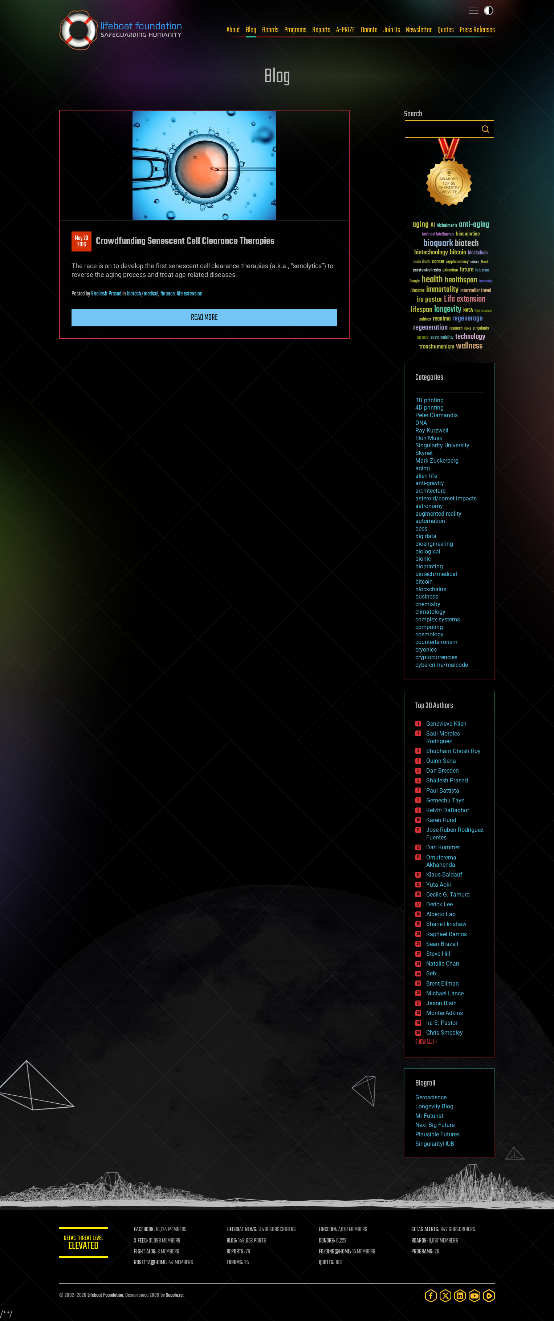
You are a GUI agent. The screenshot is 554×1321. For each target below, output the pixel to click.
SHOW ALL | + (426, 1042)
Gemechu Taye (445, 800)
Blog (251, 30)
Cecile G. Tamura (448, 894)
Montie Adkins (444, 1013)
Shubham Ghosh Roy (453, 751)
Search (485, 129)
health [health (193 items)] (432, 280)
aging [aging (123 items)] (420, 224)
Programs (295, 30)
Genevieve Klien (446, 723)
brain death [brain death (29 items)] (422, 262)
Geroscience (431, 1097)
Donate (369, 30)
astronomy (429, 506)
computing (429, 627)
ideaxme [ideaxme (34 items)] (417, 291)
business (426, 596)
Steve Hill (438, 953)
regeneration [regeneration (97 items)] (430, 327)
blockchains (430, 589)
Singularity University (442, 445)
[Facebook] (431, 1295)
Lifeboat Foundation (105, 1295)
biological (427, 551)
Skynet (424, 453)
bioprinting (429, 566)
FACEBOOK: (146, 1230)
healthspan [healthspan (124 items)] (461, 280)
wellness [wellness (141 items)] (469, 346)
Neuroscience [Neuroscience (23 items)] (483, 311)
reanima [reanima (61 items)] (442, 318)
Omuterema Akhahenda (441, 861)
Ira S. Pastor (441, 1022)
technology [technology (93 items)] (470, 337)
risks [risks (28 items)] (467, 328)
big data (425, 536)
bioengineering (434, 543)
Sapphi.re (174, 1295)
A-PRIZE (345, 30)
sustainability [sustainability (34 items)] (442, 338)
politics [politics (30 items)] (425, 319)
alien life (426, 475)
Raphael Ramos (446, 934)
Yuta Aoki (438, 884)
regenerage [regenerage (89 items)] (467, 319)
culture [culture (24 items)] (475, 262)
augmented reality (438, 513)
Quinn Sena (441, 760)
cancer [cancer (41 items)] (438, 262)
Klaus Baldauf (444, 874)
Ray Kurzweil (431, 430)
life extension (190, 294)
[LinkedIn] (460, 1295)
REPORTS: (237, 1252)
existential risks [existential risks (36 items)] (427, 270)
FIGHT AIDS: (147, 1252)
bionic (423, 558)
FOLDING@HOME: (336, 1252)
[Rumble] (489, 1295)
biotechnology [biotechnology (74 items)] (431, 253)
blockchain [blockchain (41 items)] (478, 253)
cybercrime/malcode (441, 664)
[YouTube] (474, 1295)
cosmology (429, 634)
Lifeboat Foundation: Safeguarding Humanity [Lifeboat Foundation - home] (121, 30)
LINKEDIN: (329, 1230)
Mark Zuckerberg (437, 460)
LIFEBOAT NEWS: (243, 1230)
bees (421, 528)
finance (167, 294)
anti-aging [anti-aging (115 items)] (474, 224)
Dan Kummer (443, 847)
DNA (421, 422)
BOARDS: (420, 1241)
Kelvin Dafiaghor (447, 810)
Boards (270, 30)
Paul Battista (442, 790)
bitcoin (424, 581)
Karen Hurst (441, 820)
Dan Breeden (442, 770)
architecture (430, 490)
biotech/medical (142, 294)
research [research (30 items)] (456, 328)
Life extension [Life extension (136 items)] (464, 299)
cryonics (426, 649)
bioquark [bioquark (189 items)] (438, 243)
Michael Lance (445, 993)
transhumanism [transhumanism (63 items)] (436, 346)
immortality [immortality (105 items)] (442, 289)
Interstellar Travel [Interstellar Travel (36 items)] (475, 291)
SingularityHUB (434, 1143)
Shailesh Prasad (106, 294)
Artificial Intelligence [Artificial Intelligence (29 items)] (438, 234)
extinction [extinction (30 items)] (450, 270)
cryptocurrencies (436, 657)
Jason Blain (441, 1003)
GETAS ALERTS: (426, 1230)
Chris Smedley (444, 1032)
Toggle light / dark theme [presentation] (488, 10)
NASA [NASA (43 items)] (468, 311)
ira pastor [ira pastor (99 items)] (429, 299)
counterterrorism (436, 642)
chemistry (427, 604)
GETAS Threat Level (84, 1244)
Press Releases (477, 30)
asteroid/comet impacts (446, 498)
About (233, 30)
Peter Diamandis (436, 415)
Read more (204, 317)
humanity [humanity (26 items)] (486, 281)
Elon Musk (428, 438)
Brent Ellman (442, 983)
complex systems (437, 619)
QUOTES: (328, 1263)
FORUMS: (236, 1263)
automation (430, 520)
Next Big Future (435, 1124)
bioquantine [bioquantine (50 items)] (468, 234)
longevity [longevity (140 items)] (447, 309)
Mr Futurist (429, 1115)
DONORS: (328, 1241)
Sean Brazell (442, 944)
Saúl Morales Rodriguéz (443, 737)
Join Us (391, 30)
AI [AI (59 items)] (433, 225)
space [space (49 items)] (423, 337)
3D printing (429, 400)
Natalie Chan (442, 963)
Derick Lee (439, 904)
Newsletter (419, 30)
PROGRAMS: (423, 1252)
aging (422, 468)
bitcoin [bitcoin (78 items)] (458, 253)
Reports (321, 30)
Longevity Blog (434, 1106)
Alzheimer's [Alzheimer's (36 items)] (447, 226)
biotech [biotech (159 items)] (467, 244)
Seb (431, 973)
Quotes (445, 30)
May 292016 (81, 241)
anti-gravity (429, 483)
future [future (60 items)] (466, 269)
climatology (430, 611)
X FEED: (143, 1241)
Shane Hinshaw (446, 924)
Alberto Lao (441, 914)
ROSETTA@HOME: (153, 1263)
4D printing (429, 407)
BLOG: (233, 1241)
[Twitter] (445, 1295)
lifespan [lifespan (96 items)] (421, 310)
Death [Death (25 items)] (484, 262)
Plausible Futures (437, 1134)
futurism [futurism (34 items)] (482, 270)
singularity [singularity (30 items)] (481, 328)
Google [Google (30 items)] (415, 281)
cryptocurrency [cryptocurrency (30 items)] (457, 262)
